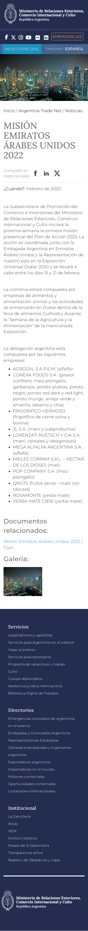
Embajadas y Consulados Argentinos (39, 733)
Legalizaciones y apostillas (30, 635)
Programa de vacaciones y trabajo (36, 664)
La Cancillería (19, 816)
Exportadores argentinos (29, 762)
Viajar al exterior (21, 650)
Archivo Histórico (22, 838)
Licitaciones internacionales (31, 791)
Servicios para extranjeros (29, 657)
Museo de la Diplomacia (28, 845)
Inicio (9, 110)
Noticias (73, 110)
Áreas (13, 824)
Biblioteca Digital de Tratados (33, 693)
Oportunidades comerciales (32, 784)
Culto (12, 671)
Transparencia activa (25, 853)
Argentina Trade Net (40, 110)
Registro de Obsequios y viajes (34, 860)
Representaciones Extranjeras (33, 740)
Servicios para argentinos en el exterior (41, 642)
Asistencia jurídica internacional (35, 686)
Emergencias (67, 36)
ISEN (12, 831)
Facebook (36, 174)
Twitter (57, 174)
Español (74, 49)
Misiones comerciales (26, 777)
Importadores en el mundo (31, 769)
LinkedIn (46, 174)
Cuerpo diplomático (25, 679)
